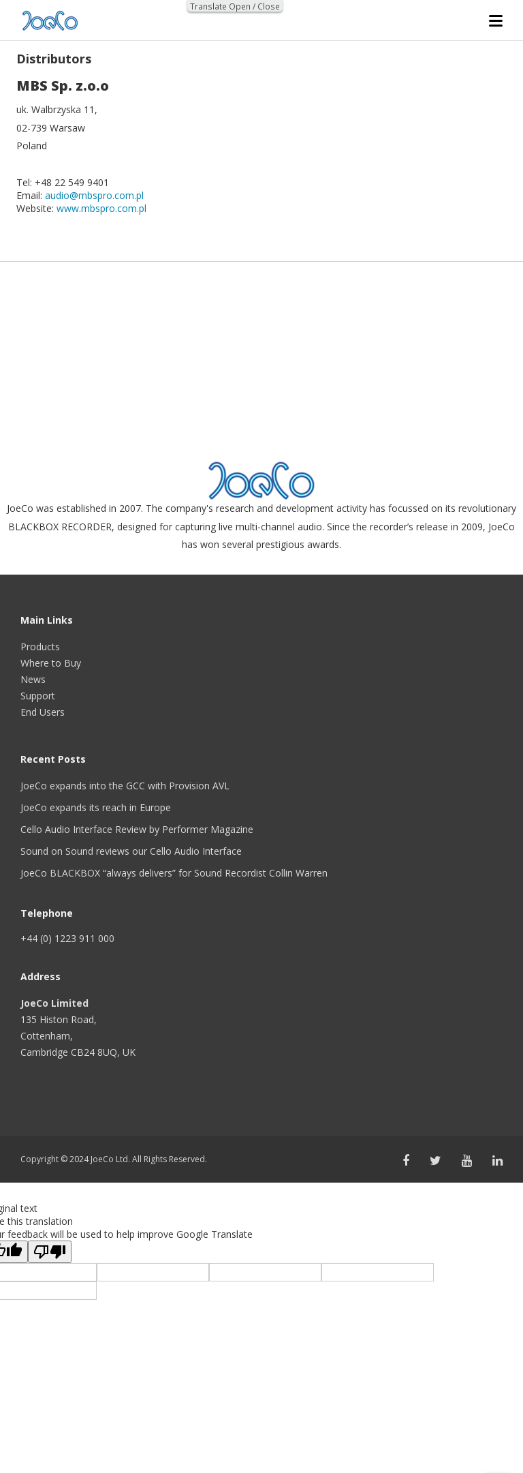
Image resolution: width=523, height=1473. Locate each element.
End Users (42, 711)
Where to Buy (50, 662)
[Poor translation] (50, 1252)
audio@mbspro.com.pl (94, 195)
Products (40, 646)
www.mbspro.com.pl (101, 208)
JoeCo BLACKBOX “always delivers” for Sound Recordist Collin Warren (174, 872)
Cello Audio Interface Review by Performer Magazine (136, 829)
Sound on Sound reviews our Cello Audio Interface (131, 851)
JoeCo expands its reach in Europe (95, 807)
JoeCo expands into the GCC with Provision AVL (124, 785)
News (33, 679)
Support (37, 695)
